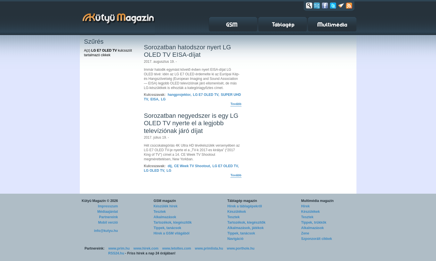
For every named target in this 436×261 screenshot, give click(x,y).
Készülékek (236, 212)
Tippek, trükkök (313, 222)
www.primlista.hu (209, 248)
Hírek (305, 206)
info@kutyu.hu (106, 231)
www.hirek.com (146, 248)
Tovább (235, 104)
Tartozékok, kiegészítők (172, 222)
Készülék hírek (165, 206)
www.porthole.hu (241, 248)
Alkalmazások (164, 217)
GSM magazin (164, 201)
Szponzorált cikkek (316, 239)
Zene (305, 233)
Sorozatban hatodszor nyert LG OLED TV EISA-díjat (187, 51)
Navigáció (235, 239)
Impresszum (108, 206)
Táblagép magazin (242, 201)
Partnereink (108, 217)
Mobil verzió (108, 222)
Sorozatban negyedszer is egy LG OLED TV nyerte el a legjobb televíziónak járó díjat (191, 123)
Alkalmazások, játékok (245, 228)
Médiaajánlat (107, 212)
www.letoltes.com (176, 248)
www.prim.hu (119, 248)
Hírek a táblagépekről (244, 206)
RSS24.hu (116, 253)
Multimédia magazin (317, 201)
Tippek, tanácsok (167, 228)
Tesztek (159, 212)
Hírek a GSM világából (171, 233)
